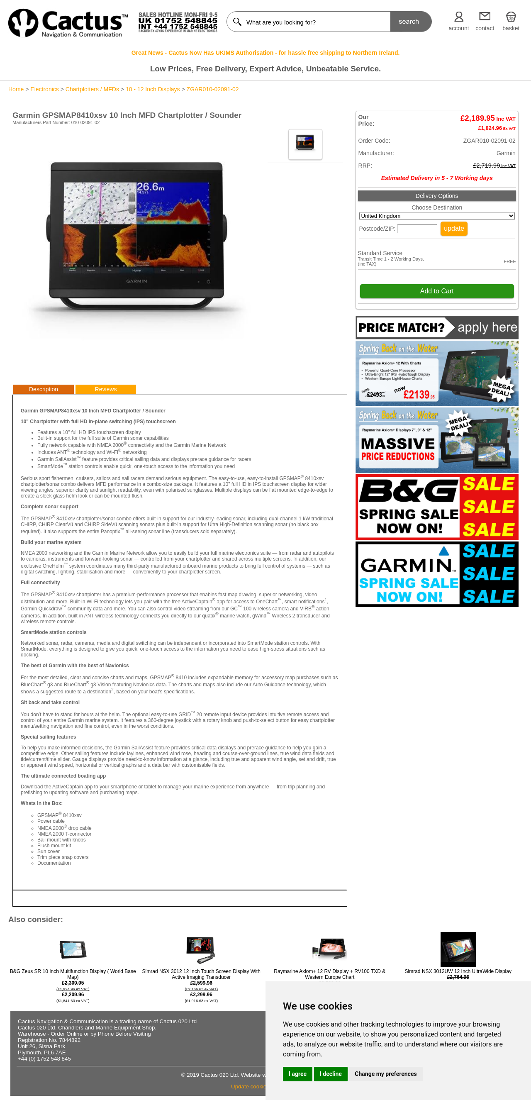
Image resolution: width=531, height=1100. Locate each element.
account (459, 28)
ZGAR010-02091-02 (213, 89)
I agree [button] (298, 1074)
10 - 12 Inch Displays (153, 89)
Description (43, 389)
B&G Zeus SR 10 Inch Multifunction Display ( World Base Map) (73, 985)
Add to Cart (437, 291)
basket (510, 28)
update (454, 228)
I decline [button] (331, 1074)
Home (16, 89)
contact (484, 28)
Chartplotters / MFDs (92, 89)
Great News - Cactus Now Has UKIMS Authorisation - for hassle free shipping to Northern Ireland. (266, 52)
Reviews (106, 389)
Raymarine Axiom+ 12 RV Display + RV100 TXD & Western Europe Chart (329, 979)
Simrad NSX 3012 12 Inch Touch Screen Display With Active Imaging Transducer (201, 985)
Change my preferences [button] (386, 1074)
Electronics (44, 89)
